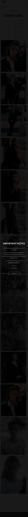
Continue (14, 273)
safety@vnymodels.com (14, 262)
